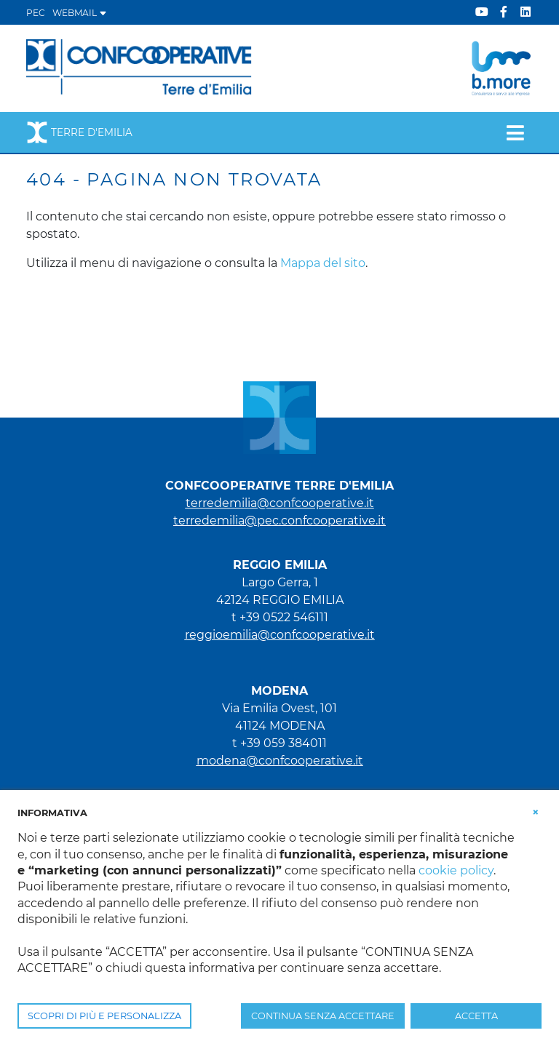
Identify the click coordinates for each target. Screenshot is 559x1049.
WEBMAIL (79, 12)
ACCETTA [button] (476, 1015)
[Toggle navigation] (515, 132)
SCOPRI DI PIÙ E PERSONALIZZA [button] (104, 1015)
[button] (535, 811)
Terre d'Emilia (79, 132)
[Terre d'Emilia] (139, 67)
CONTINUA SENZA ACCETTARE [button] (323, 1015)
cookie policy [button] (456, 870)
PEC (35, 12)
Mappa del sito (322, 263)
